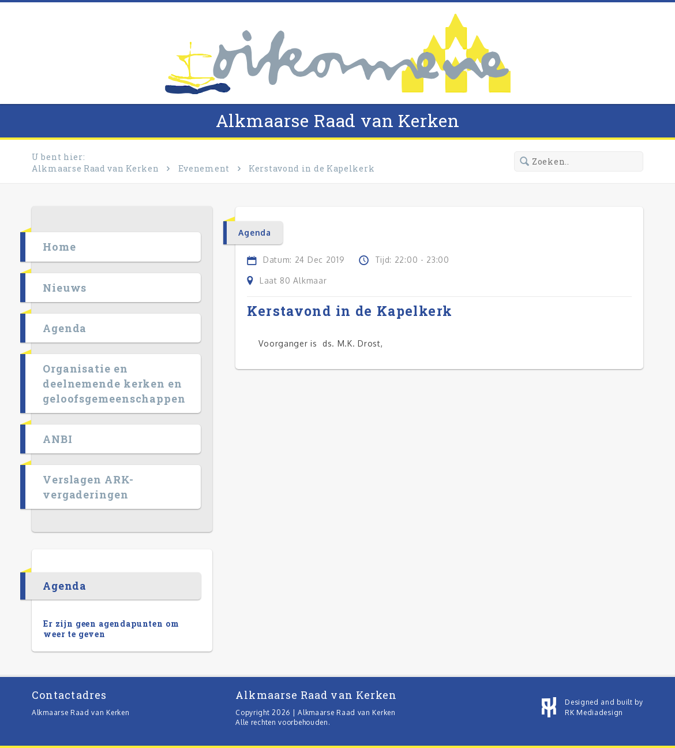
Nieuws (65, 288)
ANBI (58, 439)
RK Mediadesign (594, 712)
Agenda (65, 328)
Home (59, 247)
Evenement (204, 168)
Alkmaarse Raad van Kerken (338, 120)
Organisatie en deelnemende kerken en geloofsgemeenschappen (114, 383)
